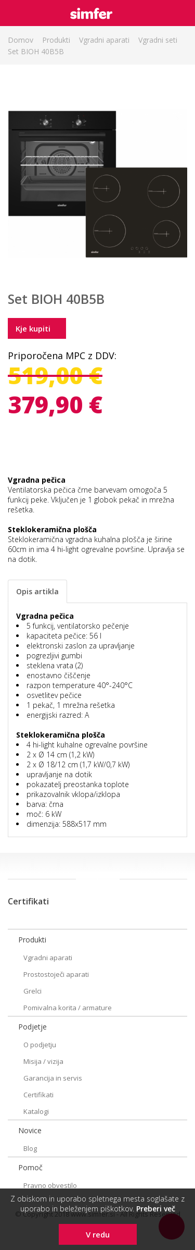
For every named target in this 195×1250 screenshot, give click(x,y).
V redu (98, 1234)
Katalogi (36, 1111)
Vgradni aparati (104, 40)
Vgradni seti (157, 40)
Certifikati (38, 1094)
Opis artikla (37, 591)
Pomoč (30, 1167)
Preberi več (155, 1209)
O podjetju (39, 1044)
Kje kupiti (33, 328)
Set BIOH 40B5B (36, 51)
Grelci (32, 991)
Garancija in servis (52, 1078)
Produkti (56, 40)
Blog (30, 1148)
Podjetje (32, 1027)
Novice (30, 1130)
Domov (20, 40)
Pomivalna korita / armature (67, 1007)
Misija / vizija (43, 1061)
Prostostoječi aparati (56, 974)
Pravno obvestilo (50, 1185)
